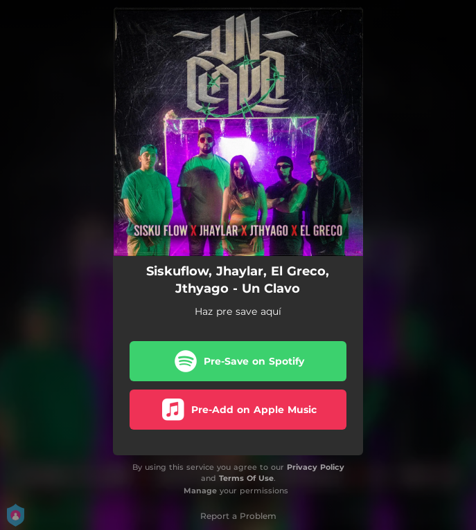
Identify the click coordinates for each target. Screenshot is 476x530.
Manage (200, 490)
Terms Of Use (246, 478)
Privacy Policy (315, 467)
